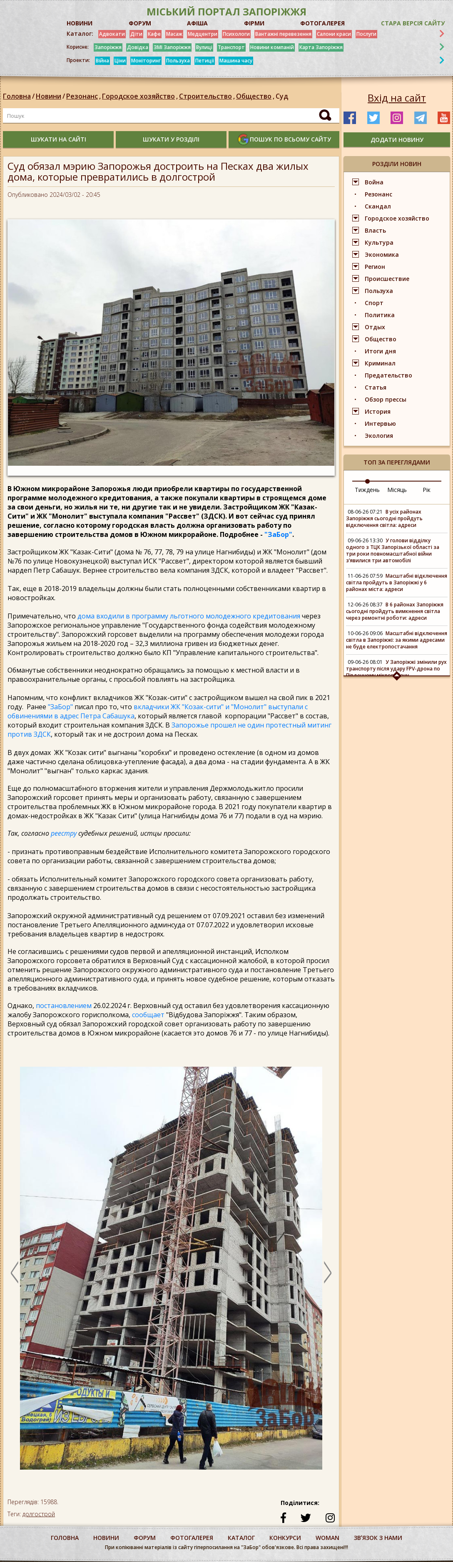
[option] (171, 1272)
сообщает (148, 1014)
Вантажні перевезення (283, 33)
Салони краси (334, 33)
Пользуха (178, 60)
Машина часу (235, 60)
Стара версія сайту (413, 23)
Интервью (380, 423)
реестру (64, 833)
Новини (48, 96)
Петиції (204, 60)
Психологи (236, 33)
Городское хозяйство (140, 96)
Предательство (388, 375)
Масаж (174, 33)
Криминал (380, 363)
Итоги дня (380, 351)
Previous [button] (14, 1272)
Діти (136, 33)
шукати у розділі (171, 139)
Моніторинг (146, 60)
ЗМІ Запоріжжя (172, 47)
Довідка (137, 47)
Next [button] (327, 1272)
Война (374, 182)
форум (145, 1538)
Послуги (366, 33)
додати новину (397, 140)
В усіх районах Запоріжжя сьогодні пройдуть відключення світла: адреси (384, 518)
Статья (375, 387)
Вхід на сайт (397, 97)
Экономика (382, 254)
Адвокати (112, 33)
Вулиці (204, 47)
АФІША (197, 23)
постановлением (64, 1005)
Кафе (154, 33)
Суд (282, 96)
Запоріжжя (108, 47)
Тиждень (367, 490)
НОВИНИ (79, 23)
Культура (379, 242)
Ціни (120, 60)
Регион (375, 267)
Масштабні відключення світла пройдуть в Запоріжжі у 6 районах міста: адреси (396, 582)
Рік (427, 490)
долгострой (38, 1514)
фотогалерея (191, 1538)
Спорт (374, 303)
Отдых (375, 327)
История (378, 411)
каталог (241, 1538)
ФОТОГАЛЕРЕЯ (322, 23)
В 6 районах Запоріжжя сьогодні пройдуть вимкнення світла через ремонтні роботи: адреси (394, 611)
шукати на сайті (58, 139)
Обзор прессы (385, 399)
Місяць (397, 490)
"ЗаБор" (278, 534)
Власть (375, 230)
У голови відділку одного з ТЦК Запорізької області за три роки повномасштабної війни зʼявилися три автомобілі (392, 550)
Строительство (207, 96)
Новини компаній (272, 47)
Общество (256, 96)
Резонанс (84, 96)
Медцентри (202, 33)
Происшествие (387, 279)
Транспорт (231, 47)
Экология (379, 436)
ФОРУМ (140, 23)
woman (327, 1538)
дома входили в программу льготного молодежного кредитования (188, 616)
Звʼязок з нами (378, 1538)
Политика (380, 315)
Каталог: (80, 33)
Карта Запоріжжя (321, 47)
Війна (102, 60)
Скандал (378, 206)
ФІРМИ (254, 23)
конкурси (285, 1538)
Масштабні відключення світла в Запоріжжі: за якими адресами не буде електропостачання (396, 640)
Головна (17, 96)
